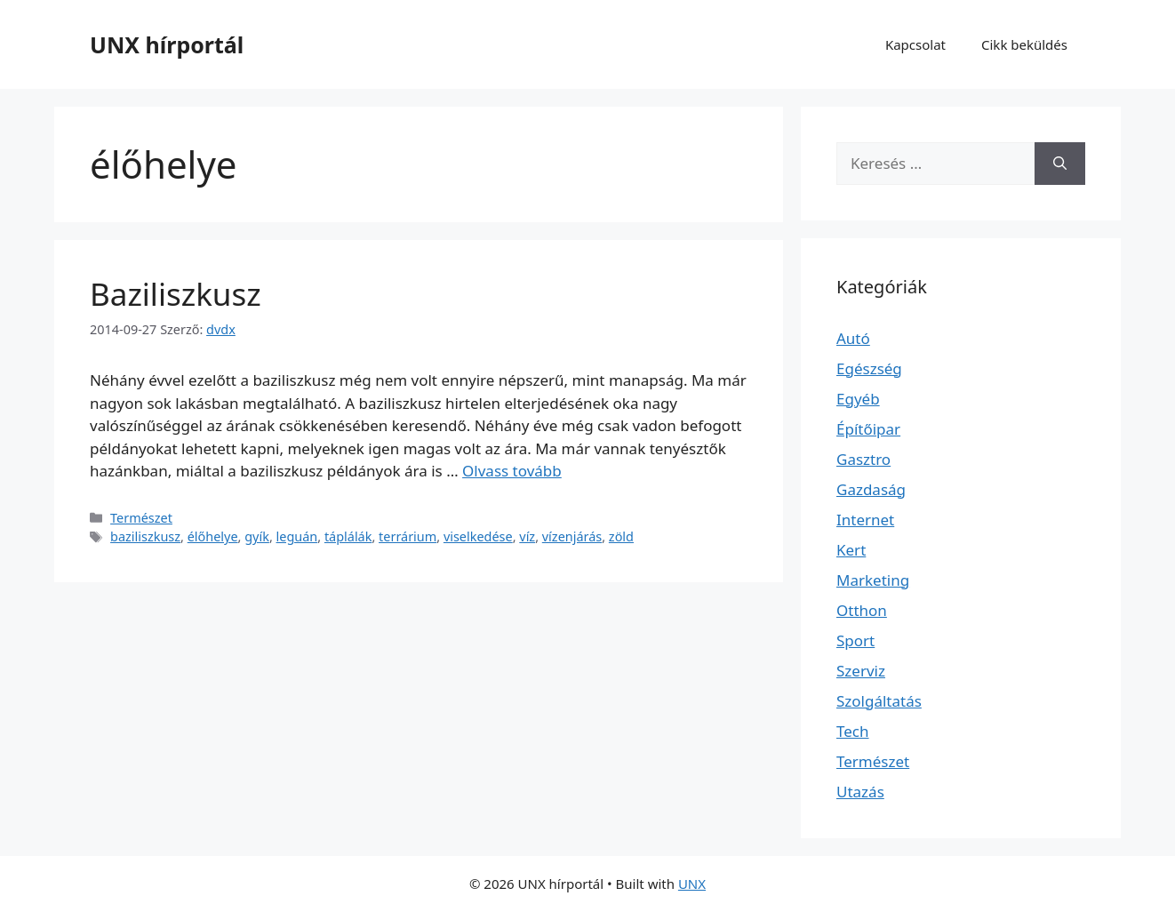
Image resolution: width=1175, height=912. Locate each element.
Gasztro (863, 459)
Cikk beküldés (1024, 44)
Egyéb (858, 398)
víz (527, 536)
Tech (852, 731)
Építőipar (868, 429)
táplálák (348, 536)
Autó (853, 338)
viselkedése (478, 536)
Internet (865, 519)
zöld (621, 536)
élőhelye (213, 536)
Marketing (872, 580)
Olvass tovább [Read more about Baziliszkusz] (512, 470)
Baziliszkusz (175, 294)
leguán (297, 536)
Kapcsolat (915, 44)
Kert (851, 550)
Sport (855, 640)
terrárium (407, 536)
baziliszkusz (145, 536)
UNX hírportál (167, 44)
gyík (256, 536)
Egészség (869, 368)
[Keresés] (1060, 163)
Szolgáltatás (879, 701)
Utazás (860, 791)
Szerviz (860, 670)
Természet (141, 517)
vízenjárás (572, 536)
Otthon (861, 610)
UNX (692, 883)
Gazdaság (871, 489)
